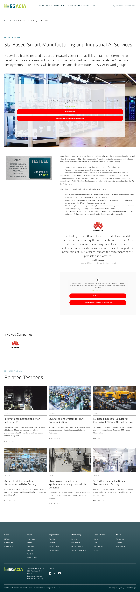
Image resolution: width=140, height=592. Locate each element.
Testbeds (12, 21)
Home (6, 21)
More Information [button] (70, 107)
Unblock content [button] (70, 112)
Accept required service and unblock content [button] (70, 118)
